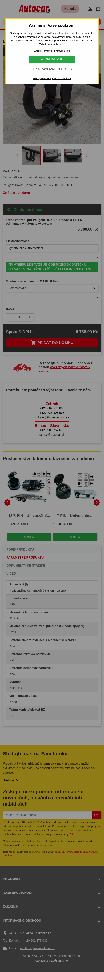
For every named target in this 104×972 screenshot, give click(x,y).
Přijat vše (52, 59)
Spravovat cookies (52, 69)
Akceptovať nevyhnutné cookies (52, 78)
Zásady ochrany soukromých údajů (52, 51)
